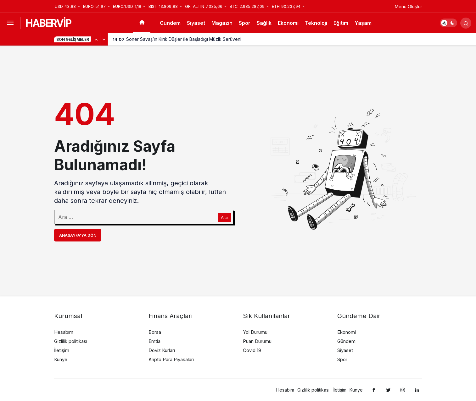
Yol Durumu (255, 332)
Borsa (154, 332)
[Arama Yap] (465, 23)
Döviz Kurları (161, 350)
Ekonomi (288, 23)
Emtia (154, 341)
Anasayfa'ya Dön (77, 235)
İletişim (61, 350)
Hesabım (63, 332)
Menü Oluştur (408, 6)
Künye (60, 359)
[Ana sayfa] (141, 23)
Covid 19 (252, 350)
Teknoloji (316, 23)
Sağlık (264, 23)
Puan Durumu (257, 341)
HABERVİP (48, 23)
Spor (244, 23)
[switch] (448, 23)
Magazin (221, 23)
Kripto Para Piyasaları (171, 359)
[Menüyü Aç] (10, 23)
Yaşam (363, 23)
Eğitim (340, 23)
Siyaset (196, 23)
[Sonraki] (104, 39)
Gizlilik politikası (70, 341)
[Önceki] (96, 39)
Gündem (170, 23)
